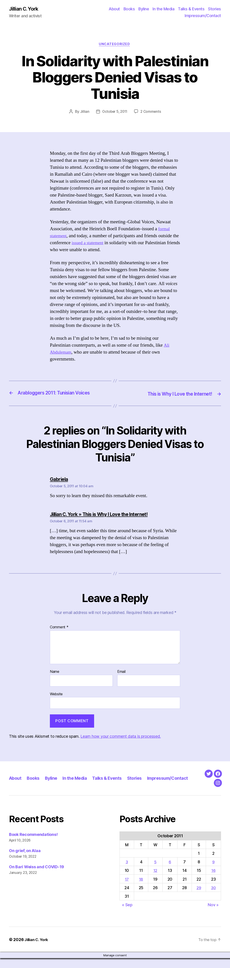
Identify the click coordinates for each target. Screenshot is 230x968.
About (114, 9)
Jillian (83, 112)
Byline (143, 9)
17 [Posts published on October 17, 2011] (127, 889)
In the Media (163, 9)
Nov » (213, 915)
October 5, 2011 (114, 112)
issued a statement (96, 244)
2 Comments (151, 112)
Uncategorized (115, 45)
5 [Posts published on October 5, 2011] (155, 872)
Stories (214, 9)
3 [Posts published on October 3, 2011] (127, 872)
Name (54, 672)
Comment (59, 628)
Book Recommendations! (33, 844)
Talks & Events (191, 9)
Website (56, 694)
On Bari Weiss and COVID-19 (36, 876)
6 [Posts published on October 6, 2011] (169, 872)
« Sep (127, 915)
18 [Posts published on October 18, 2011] (141, 889)
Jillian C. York (25, 9)
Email (121, 672)
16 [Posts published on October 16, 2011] (213, 880)
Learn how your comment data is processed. (120, 737)
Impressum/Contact (203, 15)
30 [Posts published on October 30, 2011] (213, 897)
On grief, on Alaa (24, 860)
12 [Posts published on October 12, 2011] (155, 880)
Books (129, 9)
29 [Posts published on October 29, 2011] (198, 897)
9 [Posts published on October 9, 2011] (213, 872)
